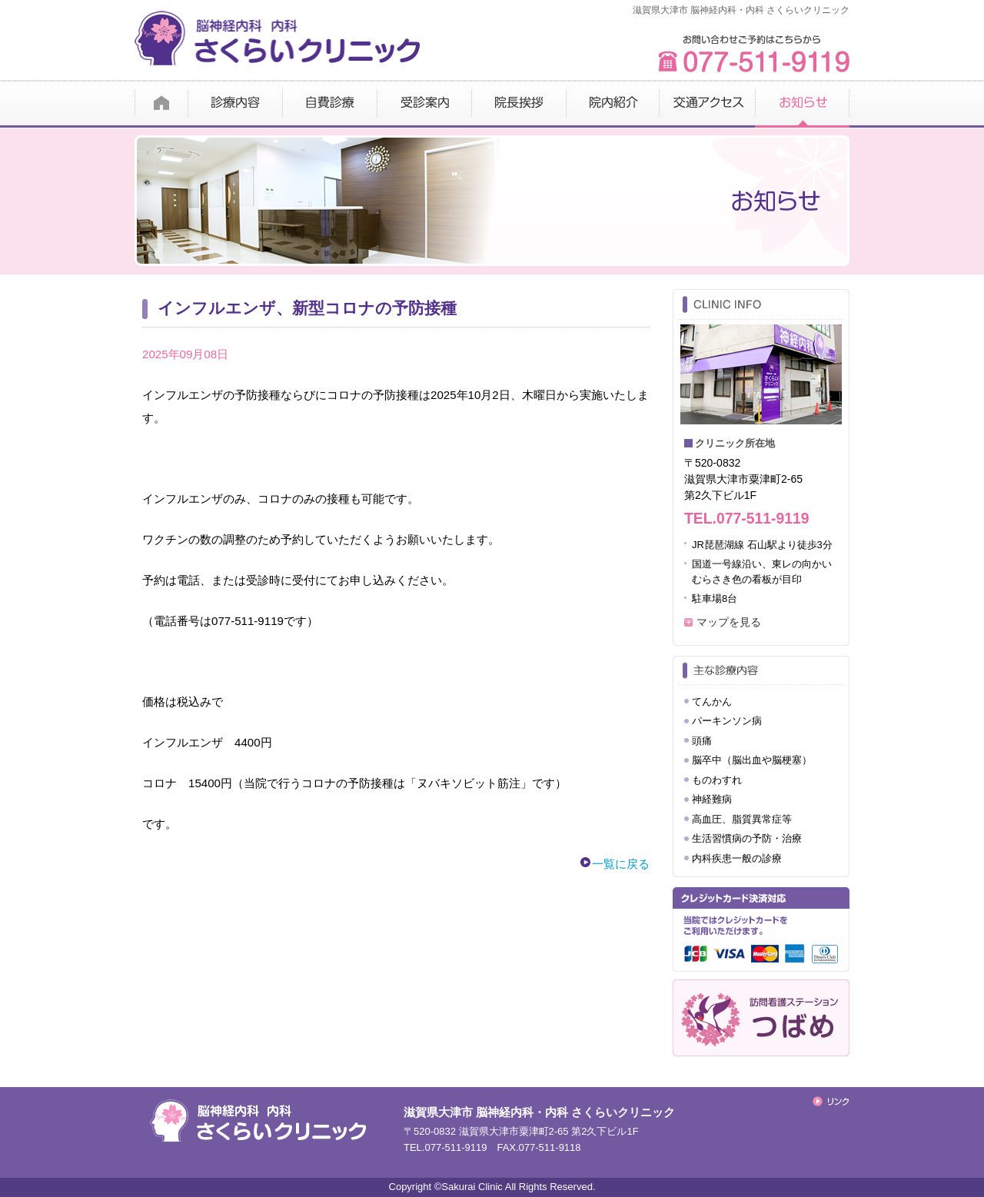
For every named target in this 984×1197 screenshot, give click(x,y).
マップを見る (728, 622)
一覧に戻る (621, 863)
